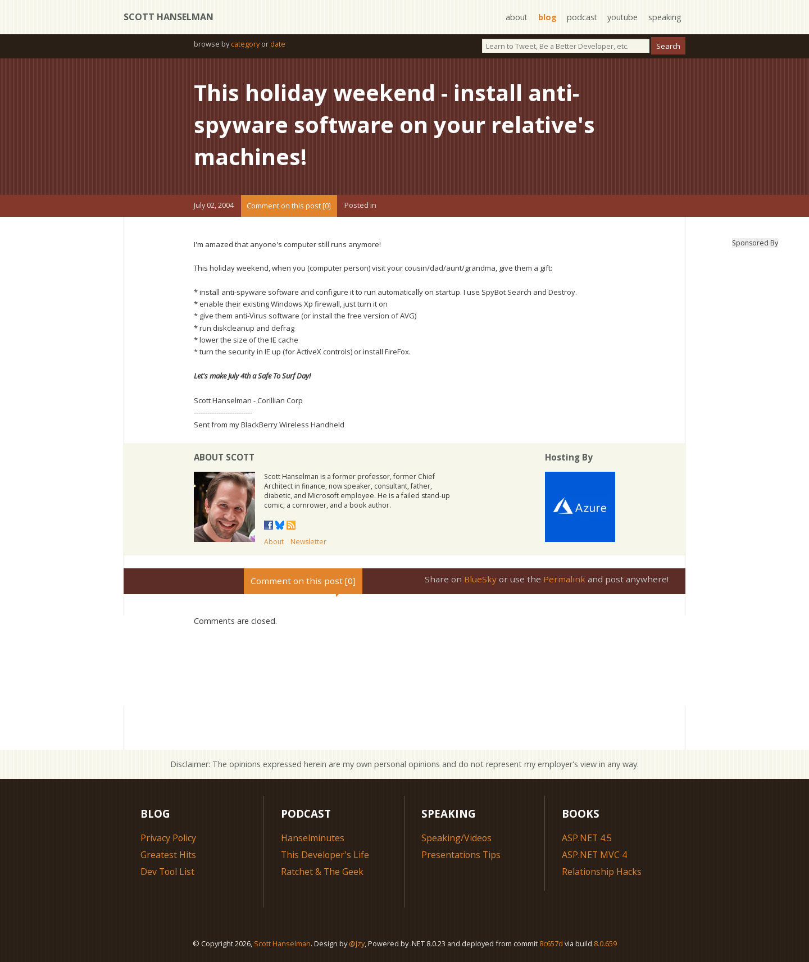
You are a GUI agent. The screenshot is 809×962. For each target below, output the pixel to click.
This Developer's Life (325, 853)
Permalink (564, 577)
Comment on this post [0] (289, 204)
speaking (664, 17)
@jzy (357, 942)
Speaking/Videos (456, 837)
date (277, 44)
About (274, 540)
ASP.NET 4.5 (587, 837)
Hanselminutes (312, 837)
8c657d (551, 942)
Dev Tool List (168, 870)
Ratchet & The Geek (322, 870)
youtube (622, 17)
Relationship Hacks (602, 870)
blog (546, 17)
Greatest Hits (168, 853)
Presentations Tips (461, 853)
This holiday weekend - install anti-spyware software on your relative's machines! (396, 124)
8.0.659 (605, 942)
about (515, 17)
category (245, 44)
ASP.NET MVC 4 (595, 853)
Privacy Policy (168, 837)
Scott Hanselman (168, 17)
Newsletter (308, 540)
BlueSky (480, 577)
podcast (581, 17)
